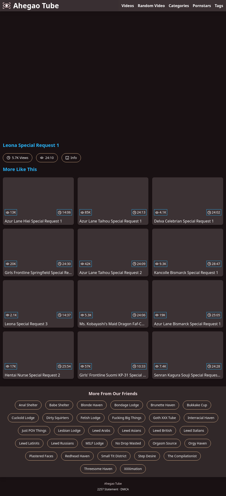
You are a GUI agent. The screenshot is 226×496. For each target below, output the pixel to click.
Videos (127, 5)
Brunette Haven (163, 405)
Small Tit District (113, 456)
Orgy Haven (197, 443)
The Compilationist (182, 456)
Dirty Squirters (57, 417)
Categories (179, 5)
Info (71, 157)
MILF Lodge (95, 443)
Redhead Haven (77, 456)
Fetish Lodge (90, 417)
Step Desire (147, 456)
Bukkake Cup (197, 405)
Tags (219, 5)
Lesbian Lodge (69, 430)
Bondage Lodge (126, 405)
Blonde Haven (92, 405)
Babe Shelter (59, 405)
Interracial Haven (201, 417)
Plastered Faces (41, 456)
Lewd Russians (62, 443)
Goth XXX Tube (164, 417)
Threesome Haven (98, 468)
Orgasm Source (164, 443)
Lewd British (162, 430)
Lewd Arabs (101, 430)
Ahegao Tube (31, 5)
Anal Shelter (28, 405)
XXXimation (133, 468)
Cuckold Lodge (23, 417)
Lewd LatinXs (29, 443)
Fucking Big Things (127, 417)
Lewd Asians (131, 430)
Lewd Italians (194, 430)
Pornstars (202, 5)
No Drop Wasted (128, 443)
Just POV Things (34, 430)
